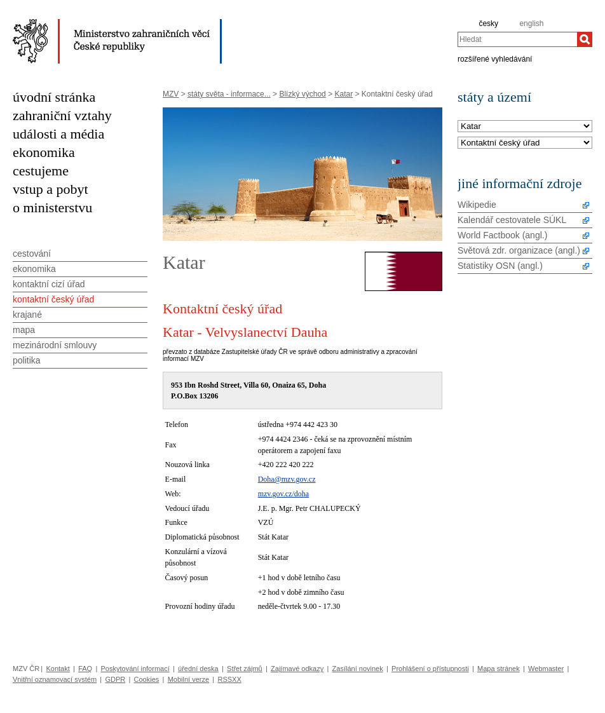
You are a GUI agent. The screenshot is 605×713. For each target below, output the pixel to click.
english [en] (531, 23)
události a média (58, 134)
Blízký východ (302, 94)
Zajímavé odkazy (297, 668)
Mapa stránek (498, 668)
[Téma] (525, 143)
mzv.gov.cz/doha (283, 493)
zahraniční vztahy (62, 115)
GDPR (115, 679)
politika (27, 360)
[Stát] (525, 126)
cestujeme (41, 171)
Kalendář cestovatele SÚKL (512, 220)
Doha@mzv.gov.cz (287, 479)
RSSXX (229, 679)
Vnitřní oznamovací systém (55, 679)
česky (488, 23)
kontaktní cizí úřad (49, 284)
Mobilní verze (188, 679)
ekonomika (44, 152)
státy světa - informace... (229, 94)
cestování (32, 253)
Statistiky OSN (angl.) (500, 266)
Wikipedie (477, 205)
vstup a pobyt (50, 189)
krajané (27, 314)
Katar (343, 94)
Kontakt (57, 668)
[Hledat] (584, 39)
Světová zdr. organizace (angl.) (519, 250)
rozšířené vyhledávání (495, 58)
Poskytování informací (135, 668)
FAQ (85, 668)
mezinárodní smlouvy (55, 345)
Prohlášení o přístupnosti (430, 668)
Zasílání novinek (357, 668)
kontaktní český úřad (53, 299)
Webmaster (546, 668)
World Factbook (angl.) (502, 235)
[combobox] (517, 39)
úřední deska (198, 668)
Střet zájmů (244, 668)
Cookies (147, 679)
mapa (24, 330)
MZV (171, 94)
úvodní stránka (54, 97)
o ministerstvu (52, 207)
